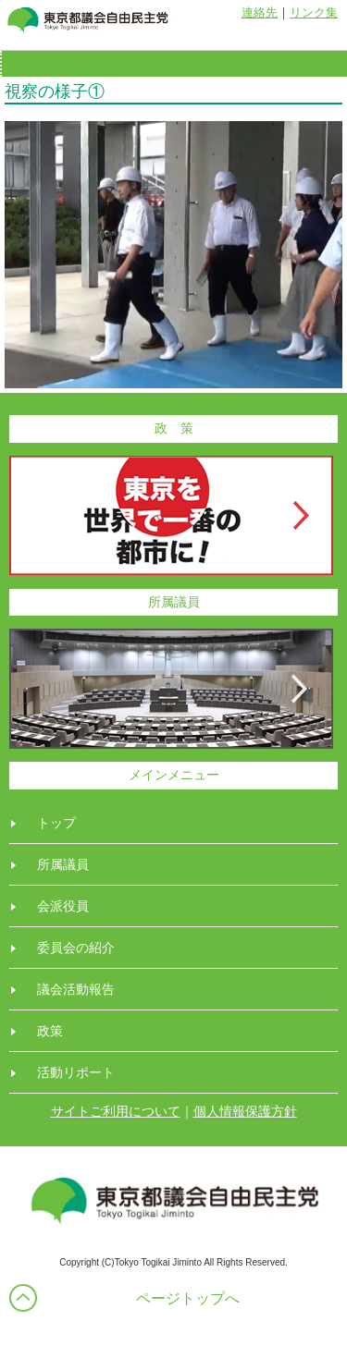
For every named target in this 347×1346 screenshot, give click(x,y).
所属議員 (63, 864)
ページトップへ (188, 1298)
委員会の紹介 (76, 947)
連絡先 (260, 12)
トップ (56, 822)
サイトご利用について (115, 1111)
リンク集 (314, 12)
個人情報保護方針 (245, 1111)
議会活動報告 (76, 989)
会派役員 (63, 906)
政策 (50, 1030)
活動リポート (76, 1072)
